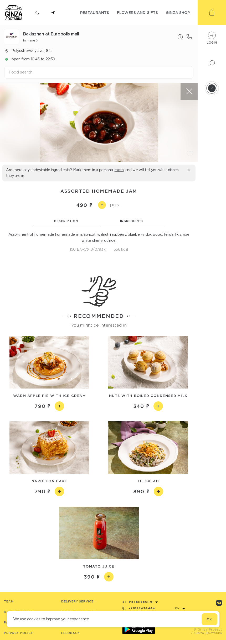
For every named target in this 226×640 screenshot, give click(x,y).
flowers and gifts (137, 12)
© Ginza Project (207, 629)
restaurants (94, 12)
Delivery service (77, 601)
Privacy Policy (18, 632)
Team (9, 601)
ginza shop (178, 12)
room (119, 170)
